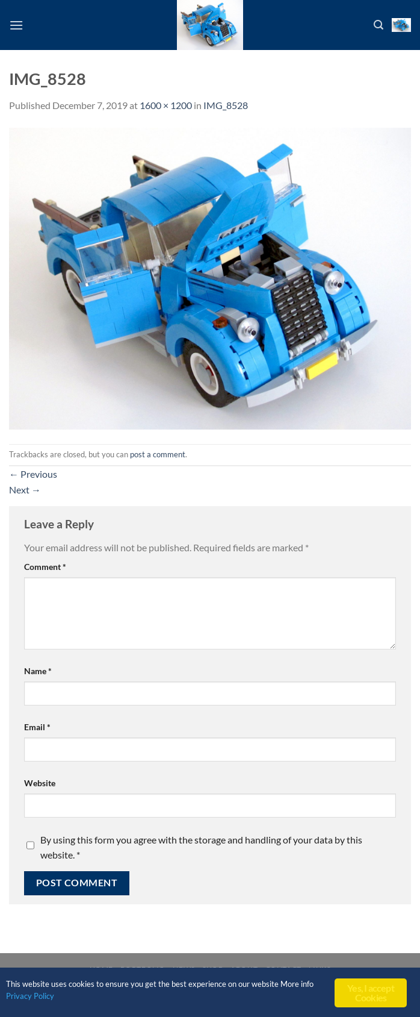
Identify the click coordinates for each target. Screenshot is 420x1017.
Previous (33, 474)
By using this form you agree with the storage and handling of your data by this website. (201, 847)
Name (38, 671)
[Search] (378, 25)
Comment (45, 567)
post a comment (157, 454)
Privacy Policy (49, 996)
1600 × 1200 (166, 105)
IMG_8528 (225, 105)
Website (39, 783)
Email (37, 727)
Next (25, 489)
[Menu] (16, 25)
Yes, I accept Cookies (370, 992)
